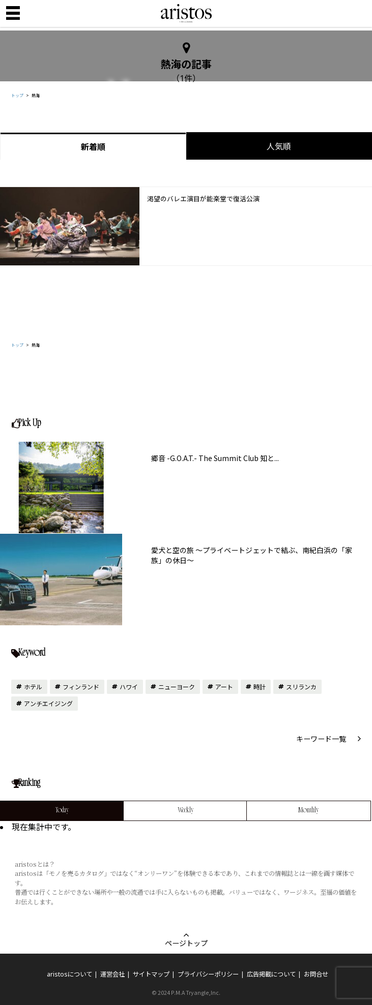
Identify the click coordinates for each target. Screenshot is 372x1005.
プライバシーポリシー (208, 974)
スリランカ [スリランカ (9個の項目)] (301, 686)
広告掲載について (271, 974)
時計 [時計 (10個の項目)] (259, 686)
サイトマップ (151, 974)
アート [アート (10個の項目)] (224, 686)
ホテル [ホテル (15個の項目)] (33, 686)
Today (62, 811)
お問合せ (316, 974)
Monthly (308, 811)
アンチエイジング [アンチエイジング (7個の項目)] (48, 703)
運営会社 (112, 974)
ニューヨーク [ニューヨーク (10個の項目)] (176, 686)
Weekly (185, 811)
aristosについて (69, 974)
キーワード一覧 (321, 739)
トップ (17, 95)
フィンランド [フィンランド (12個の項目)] (81, 686)
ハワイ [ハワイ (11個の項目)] (129, 686)
